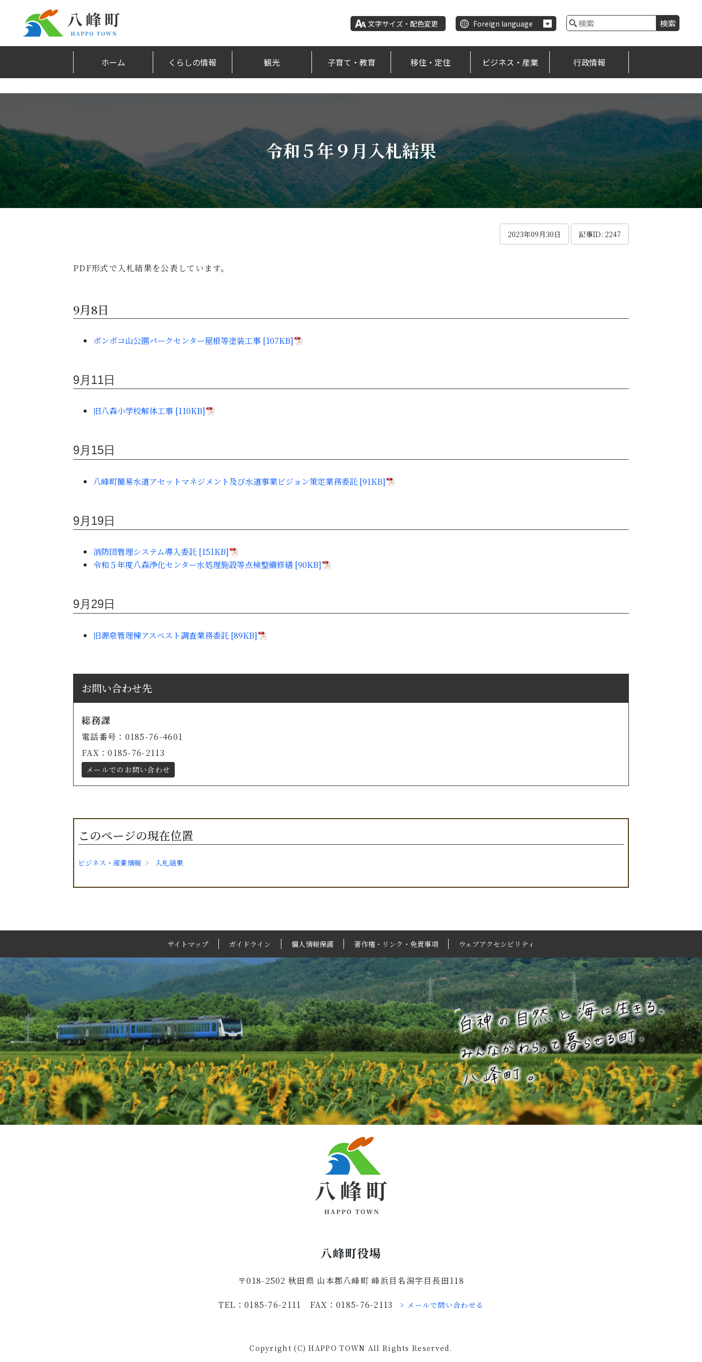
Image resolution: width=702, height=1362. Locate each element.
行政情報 (589, 62)
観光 (272, 62)
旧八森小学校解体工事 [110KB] (149, 411)
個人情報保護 (312, 944)
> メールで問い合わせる (442, 1305)
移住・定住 (431, 62)
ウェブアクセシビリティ (497, 944)
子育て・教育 (351, 62)
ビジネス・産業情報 (109, 863)
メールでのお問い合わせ (128, 769)
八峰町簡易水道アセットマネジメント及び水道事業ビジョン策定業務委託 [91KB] (239, 481)
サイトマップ (187, 944)
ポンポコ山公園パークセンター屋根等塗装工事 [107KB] (193, 340)
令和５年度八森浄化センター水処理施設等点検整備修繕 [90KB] (207, 564)
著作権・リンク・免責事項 (396, 944)
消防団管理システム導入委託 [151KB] (161, 551)
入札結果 (169, 863)
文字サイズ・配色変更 (403, 24)
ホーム (113, 62)
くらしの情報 (192, 62)
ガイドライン (250, 944)
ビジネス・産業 (510, 62)
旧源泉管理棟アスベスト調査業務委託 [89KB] (175, 635)
